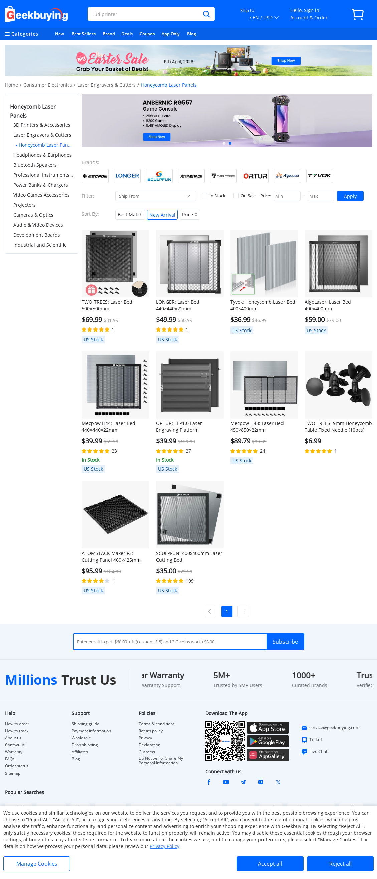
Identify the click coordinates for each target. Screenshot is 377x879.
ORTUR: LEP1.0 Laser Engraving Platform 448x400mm (179, 426)
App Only (171, 34)
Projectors (24, 205)
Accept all (270, 863)
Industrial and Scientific (39, 245)
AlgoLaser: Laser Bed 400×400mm (328, 305)
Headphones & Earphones (42, 155)
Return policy (151, 731)
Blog (191, 34)
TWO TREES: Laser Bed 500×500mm (107, 305)
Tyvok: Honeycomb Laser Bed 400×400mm (262, 305)
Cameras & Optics (33, 215)
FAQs (10, 759)
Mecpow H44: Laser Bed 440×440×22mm (108, 426)
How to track (16, 731)
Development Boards (36, 235)
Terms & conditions (157, 724)
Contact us (15, 745)
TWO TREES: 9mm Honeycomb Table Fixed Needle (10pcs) (338, 426)
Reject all (340, 863)
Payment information (91, 731)
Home (11, 85)
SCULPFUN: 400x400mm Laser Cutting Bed (189, 556)
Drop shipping (85, 745)
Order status (16, 766)
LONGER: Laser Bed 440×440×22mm (177, 305)
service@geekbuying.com (330, 727)
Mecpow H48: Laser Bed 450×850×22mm (257, 426)
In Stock (213, 196)
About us (13, 738)
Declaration (149, 745)
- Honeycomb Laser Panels (44, 145)
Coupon (147, 34)
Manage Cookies (36, 863)
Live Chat (314, 751)
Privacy (145, 738)
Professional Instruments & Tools (43, 175)
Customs (147, 752)
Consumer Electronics (47, 85)
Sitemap (12, 773)
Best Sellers (84, 34)
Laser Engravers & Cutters (106, 85)
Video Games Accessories (41, 195)
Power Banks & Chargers (40, 185)
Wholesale (81, 738)
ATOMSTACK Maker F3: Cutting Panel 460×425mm (111, 556)
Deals (127, 34)
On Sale (244, 196)
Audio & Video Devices (38, 225)
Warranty (13, 752)
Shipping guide (85, 724)
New (59, 34)
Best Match (130, 214)
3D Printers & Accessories (41, 125)
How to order (17, 724)
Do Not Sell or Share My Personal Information (161, 760)
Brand (109, 34)
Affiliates (80, 752)
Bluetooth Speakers (35, 165)
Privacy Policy (164, 846)
